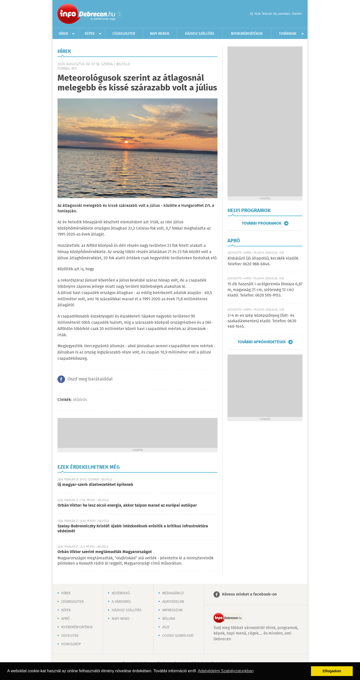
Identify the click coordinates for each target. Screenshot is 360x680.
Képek (90, 33)
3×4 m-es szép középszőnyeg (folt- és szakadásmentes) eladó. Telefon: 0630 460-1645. (262, 321)
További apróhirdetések (262, 342)
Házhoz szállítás (199, 33)
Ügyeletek (69, 636)
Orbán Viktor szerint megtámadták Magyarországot (105, 552)
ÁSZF (166, 627)
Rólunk (168, 619)
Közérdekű (121, 593)
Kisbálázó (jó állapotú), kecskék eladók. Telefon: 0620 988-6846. (263, 261)
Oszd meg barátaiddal (90, 379)
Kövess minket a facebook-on (249, 594)
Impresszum (172, 610)
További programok (262, 223)
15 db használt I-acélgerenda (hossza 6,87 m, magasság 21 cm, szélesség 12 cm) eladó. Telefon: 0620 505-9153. (265, 290)
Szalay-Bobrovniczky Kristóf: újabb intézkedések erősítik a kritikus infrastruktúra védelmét (133, 528)
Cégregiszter (123, 33)
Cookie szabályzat (178, 636)
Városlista (120, 14)
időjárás (80, 400)
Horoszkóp (71, 644)
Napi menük (160, 33)
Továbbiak (287, 33)
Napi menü (121, 619)
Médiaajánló (173, 593)
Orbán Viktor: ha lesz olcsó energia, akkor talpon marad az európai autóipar (127, 505)
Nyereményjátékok (247, 33)
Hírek (63, 33)
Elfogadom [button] (332, 671)
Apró (65, 619)
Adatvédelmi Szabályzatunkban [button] (226, 671)
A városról (121, 602)
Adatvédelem (173, 602)
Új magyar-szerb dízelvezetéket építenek (95, 485)
